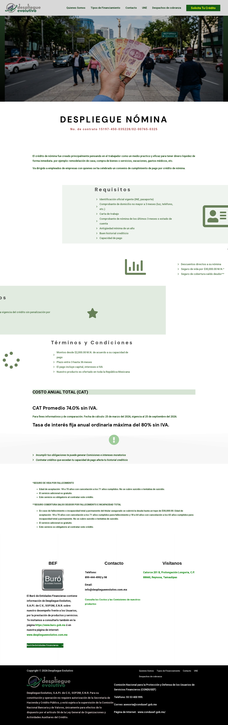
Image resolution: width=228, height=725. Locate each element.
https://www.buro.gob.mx (50, 625)
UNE (144, 7)
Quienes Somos (75, 7)
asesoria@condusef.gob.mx (140, 704)
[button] (45, 645)
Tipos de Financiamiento (105, 7)
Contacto (131, 7)
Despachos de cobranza (166, 7)
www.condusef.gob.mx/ (152, 712)
